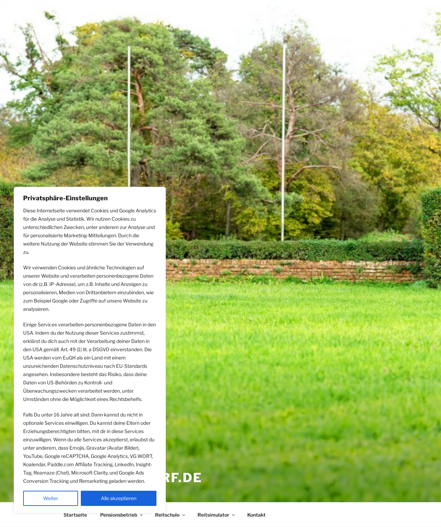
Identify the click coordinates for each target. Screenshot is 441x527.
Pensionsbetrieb (122, 515)
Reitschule (170, 515)
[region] (90, 350)
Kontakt (256, 515)
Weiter (50, 498)
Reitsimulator (217, 515)
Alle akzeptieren (118, 498)
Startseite (75, 515)
